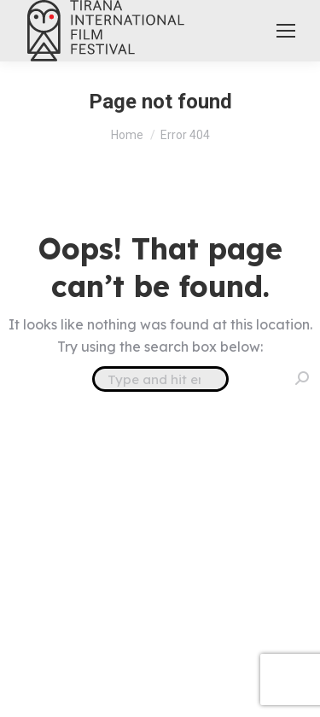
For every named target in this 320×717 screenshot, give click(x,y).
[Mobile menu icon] (286, 31)
